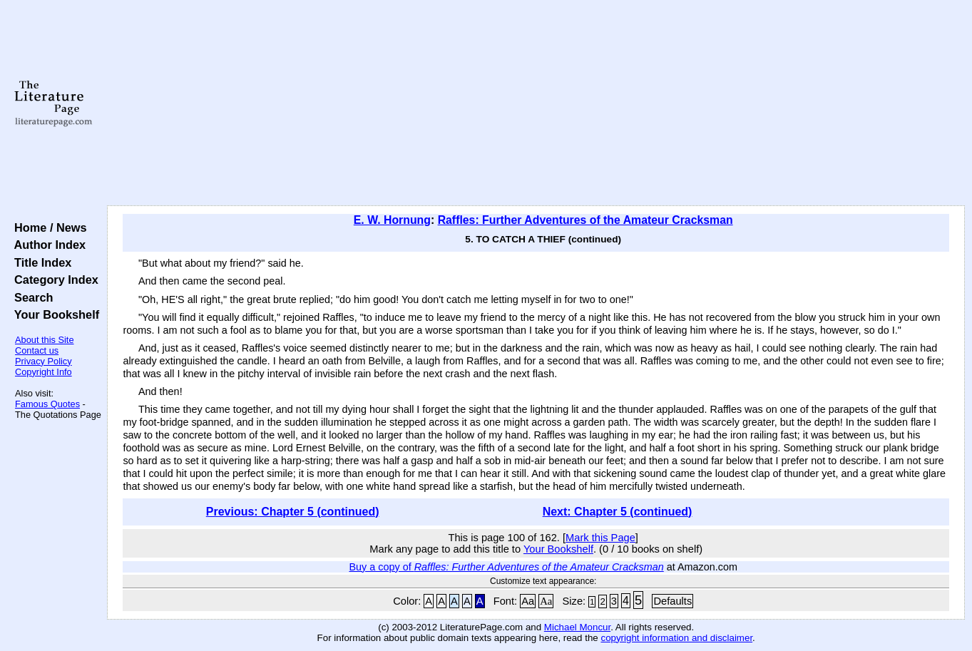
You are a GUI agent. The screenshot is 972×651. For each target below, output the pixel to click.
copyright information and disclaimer (676, 637)
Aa (527, 601)
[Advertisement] (536, 103)
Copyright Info (43, 371)
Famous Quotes (47, 404)
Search (30, 297)
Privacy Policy (43, 361)
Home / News (47, 227)
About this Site (44, 339)
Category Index (53, 279)
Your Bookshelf (53, 314)
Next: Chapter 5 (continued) (617, 512)
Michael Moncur (577, 627)
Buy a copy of (506, 567)
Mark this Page (600, 537)
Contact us (36, 350)
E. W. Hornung (392, 220)
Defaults (672, 601)
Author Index (47, 244)
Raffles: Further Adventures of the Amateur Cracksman (585, 220)
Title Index (39, 262)
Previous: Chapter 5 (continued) (292, 512)
